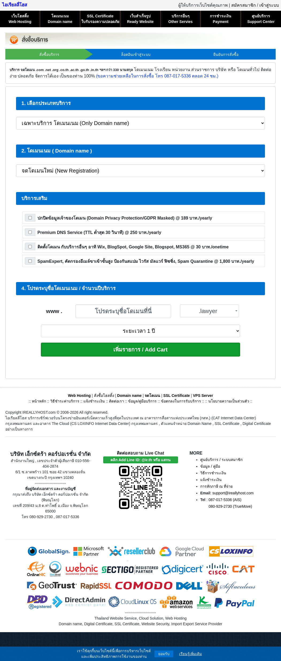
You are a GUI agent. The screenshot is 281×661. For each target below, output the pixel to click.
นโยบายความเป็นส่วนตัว (228, 401)
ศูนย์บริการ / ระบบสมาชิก (221, 459)
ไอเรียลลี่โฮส (14, 4)
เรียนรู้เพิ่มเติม (190, 654)
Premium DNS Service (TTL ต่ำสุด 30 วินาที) (99, 232)
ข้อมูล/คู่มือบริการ (142, 401)
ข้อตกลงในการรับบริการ (181, 401)
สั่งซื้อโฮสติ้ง (104, 395)
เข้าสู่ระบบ (269, 5)
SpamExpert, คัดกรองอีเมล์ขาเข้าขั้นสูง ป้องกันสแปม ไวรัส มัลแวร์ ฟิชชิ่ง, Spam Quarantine (145, 261)
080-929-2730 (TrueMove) (230, 506)
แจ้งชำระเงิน (94, 401)
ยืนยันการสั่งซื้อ (225, 54)
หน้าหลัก (39, 401)
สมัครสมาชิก (243, 5)
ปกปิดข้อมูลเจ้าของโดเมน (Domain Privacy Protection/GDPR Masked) (124, 218)
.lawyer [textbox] (208, 311)
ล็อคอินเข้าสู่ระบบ (136, 54)
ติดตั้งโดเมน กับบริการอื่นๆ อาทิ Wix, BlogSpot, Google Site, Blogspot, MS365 (133, 247)
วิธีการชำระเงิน (213, 473)
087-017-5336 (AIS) (225, 500)
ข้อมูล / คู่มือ (210, 466)
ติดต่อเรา (116, 401)
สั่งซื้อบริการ (49, 54)
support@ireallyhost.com (232, 493)
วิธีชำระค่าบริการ (64, 401)
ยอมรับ (164, 654)
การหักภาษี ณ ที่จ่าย (216, 486)
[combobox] (209, 310)
